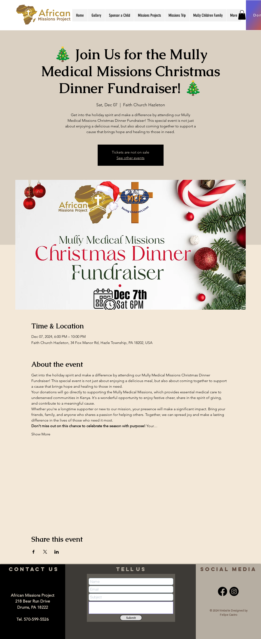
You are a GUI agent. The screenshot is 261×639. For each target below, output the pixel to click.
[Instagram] (234, 591)
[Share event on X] (45, 552)
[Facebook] (222, 591)
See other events (130, 158)
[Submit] (131, 618)
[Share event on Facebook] (33, 552)
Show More (40, 434)
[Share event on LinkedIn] (56, 552)
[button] (96, 15)
